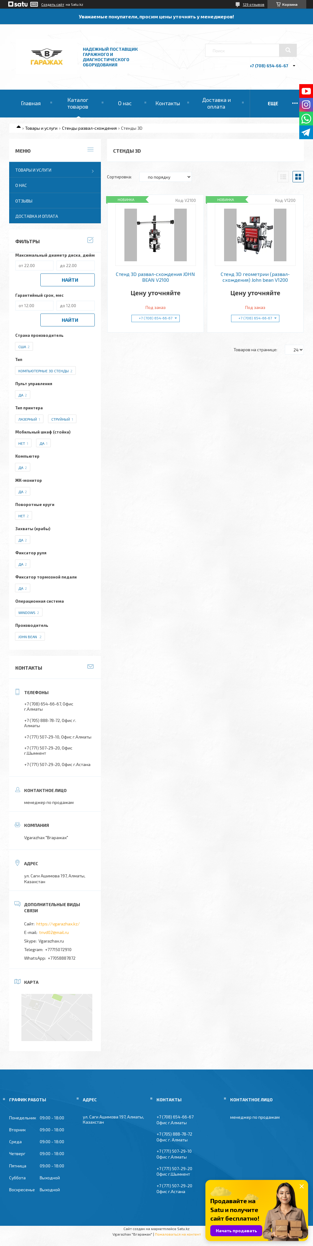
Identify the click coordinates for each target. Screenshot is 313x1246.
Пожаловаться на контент (178, 1234)
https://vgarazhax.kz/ (58, 923)
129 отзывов (253, 4)
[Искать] (288, 50)
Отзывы (23, 200)
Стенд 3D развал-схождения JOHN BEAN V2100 (155, 276)
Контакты (167, 103)
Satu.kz (183, 1228)
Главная (31, 103)
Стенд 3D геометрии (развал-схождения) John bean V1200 (255, 276)
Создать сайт (52, 4)
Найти (70, 280)
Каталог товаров (77, 103)
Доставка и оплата (216, 103)
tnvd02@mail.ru (54, 932)
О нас (125, 103)
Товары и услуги (41, 128)
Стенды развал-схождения (89, 128)
